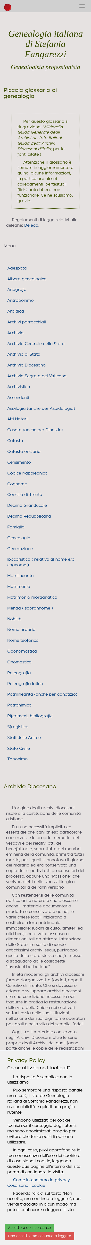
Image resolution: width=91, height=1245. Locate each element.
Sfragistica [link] (17, 727)
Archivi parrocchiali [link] (26, 322)
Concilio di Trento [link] (24, 495)
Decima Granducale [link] (27, 505)
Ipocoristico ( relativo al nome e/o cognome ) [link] (40, 562)
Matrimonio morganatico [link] (32, 597)
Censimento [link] (19, 462)
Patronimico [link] (19, 705)
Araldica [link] (15, 311)
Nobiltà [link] (14, 619)
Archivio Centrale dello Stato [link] (36, 344)
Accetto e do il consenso (29, 1228)
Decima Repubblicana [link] (29, 516)
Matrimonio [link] (18, 587)
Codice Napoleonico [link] (27, 473)
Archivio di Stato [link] (23, 354)
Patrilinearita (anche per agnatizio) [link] (42, 694)
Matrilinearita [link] (20, 576)
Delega (31, 225)
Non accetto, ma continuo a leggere (39, 1236)
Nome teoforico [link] (23, 640)
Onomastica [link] (19, 662)
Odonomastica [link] (22, 651)
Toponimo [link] (17, 759)
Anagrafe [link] (16, 290)
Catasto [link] (15, 441)
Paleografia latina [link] (25, 684)
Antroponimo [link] (20, 300)
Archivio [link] (15, 333)
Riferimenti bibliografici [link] (30, 716)
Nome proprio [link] (21, 630)
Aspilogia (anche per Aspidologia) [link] (41, 409)
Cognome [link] (17, 484)
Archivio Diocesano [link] (26, 365)
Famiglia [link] (16, 527)
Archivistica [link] (18, 387)
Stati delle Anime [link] (24, 738)
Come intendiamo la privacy (41, 1180)
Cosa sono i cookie (26, 1185)
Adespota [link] (17, 268)
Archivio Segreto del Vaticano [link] (36, 376)
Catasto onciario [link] (24, 452)
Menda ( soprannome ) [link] (30, 608)
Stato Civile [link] (18, 749)
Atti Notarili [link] (18, 419)
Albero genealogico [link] (27, 279)
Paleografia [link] (19, 673)
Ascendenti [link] (18, 398)
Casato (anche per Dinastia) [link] (35, 430)
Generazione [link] (20, 549)
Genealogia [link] (18, 538)
